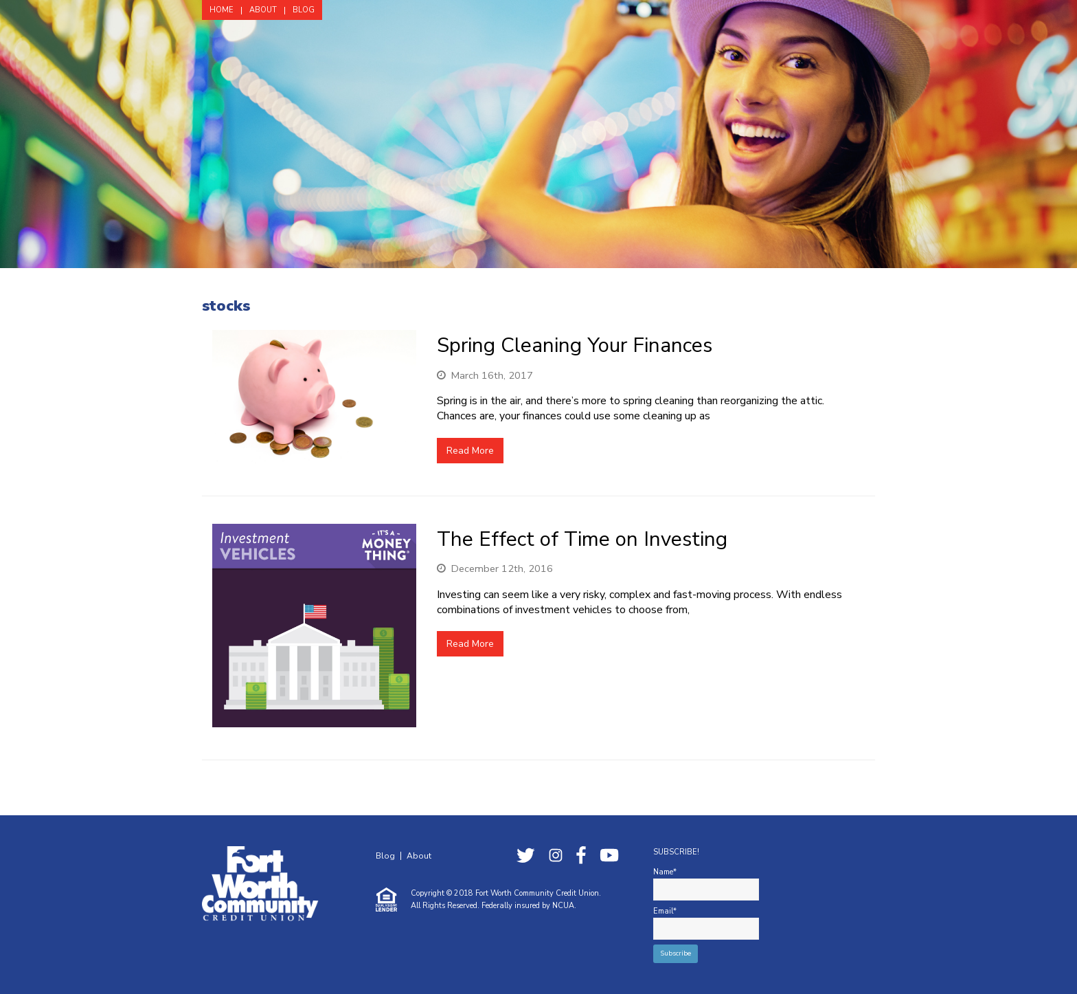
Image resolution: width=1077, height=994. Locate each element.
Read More (470, 450)
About (419, 856)
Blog (385, 856)
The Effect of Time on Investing (582, 539)
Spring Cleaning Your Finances (574, 345)
